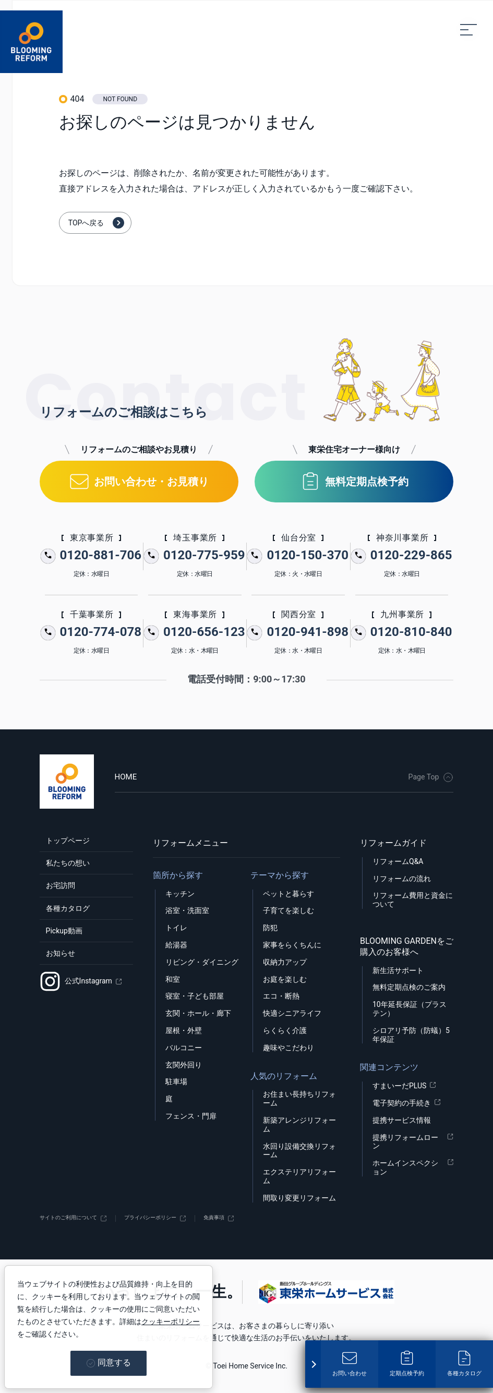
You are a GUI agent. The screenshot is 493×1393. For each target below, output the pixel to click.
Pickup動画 (60, 954)
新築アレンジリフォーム (299, 1123)
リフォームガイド (393, 842)
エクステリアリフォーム (299, 1175)
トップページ (65, 842)
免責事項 (261, 1217)
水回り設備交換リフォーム (299, 1149)
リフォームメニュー (190, 842)
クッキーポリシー (170, 1321)
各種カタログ (65, 926)
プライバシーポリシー (183, 1217)
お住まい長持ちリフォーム (299, 1098)
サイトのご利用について (80, 1217)
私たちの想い (65, 870)
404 (77, 99)
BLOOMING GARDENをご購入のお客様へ (406, 945)
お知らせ (56, 982)
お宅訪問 (56, 898)
